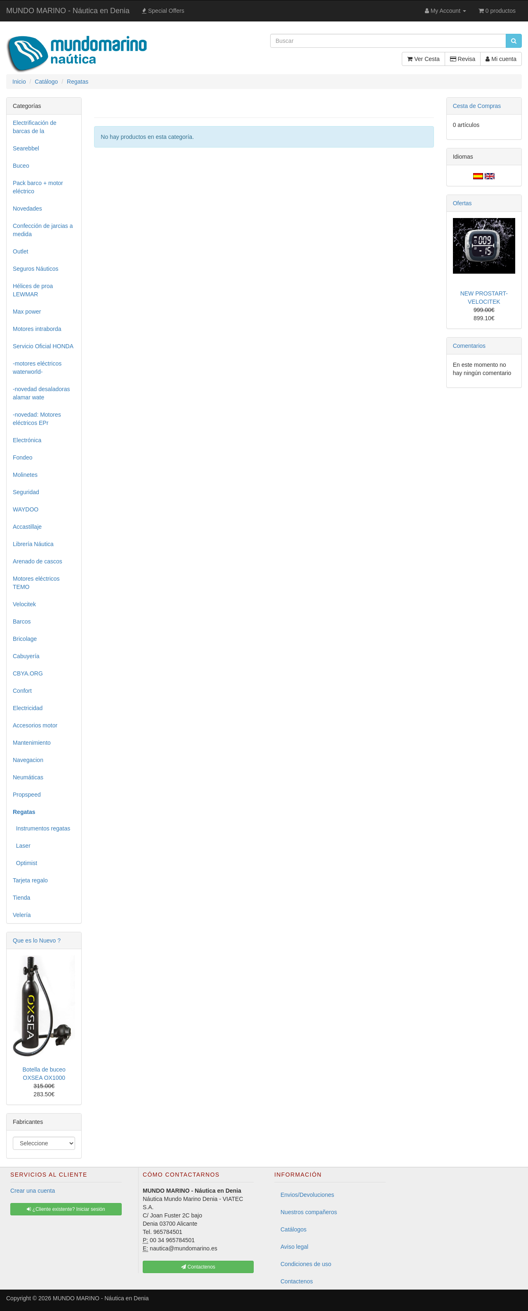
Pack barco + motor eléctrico (38, 187)
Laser (22, 845)
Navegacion (28, 760)
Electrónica (27, 440)
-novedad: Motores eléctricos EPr (37, 418)
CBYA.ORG (28, 673)
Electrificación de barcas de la (35, 127)
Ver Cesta (423, 59)
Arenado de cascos (37, 561)
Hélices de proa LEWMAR (33, 290)
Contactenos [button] (198, 1267)
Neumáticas (28, 777)
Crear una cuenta (32, 1190)
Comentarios (469, 345)
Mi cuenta (501, 59)
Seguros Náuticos (36, 268)
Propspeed (27, 794)
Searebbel (26, 148)
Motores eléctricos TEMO (36, 582)
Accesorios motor (35, 725)
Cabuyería (26, 656)
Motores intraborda (37, 329)
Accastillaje (27, 526)
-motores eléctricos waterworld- (37, 367)
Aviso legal (294, 1246)
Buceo (21, 165)
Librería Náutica (33, 544)
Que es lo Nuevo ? (37, 940)
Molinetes (25, 474)
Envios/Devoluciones (307, 1194)
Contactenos (296, 1281)
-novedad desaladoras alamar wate (41, 393)
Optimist (25, 863)
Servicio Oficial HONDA (43, 346)
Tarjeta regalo (30, 880)
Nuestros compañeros (308, 1212)
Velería (22, 915)
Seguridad (26, 492)
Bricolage (25, 639)
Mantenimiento (32, 742)
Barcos (22, 621)
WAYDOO (25, 509)
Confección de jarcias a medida (43, 230)
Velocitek (24, 604)
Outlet (20, 251)
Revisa (463, 59)
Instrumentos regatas (41, 828)
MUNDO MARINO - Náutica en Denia (68, 11)
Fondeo (22, 457)
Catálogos (293, 1229)
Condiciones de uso (305, 1264)
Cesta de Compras (477, 106)
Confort (22, 690)
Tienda (21, 897)
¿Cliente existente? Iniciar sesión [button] (66, 1209)
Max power (27, 311)
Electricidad (27, 708)
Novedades (27, 208)
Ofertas (462, 203)
